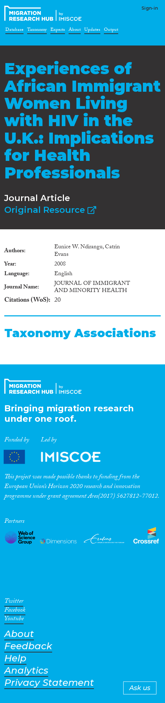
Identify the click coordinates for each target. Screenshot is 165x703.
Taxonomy (37, 31)
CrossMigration (44, 13)
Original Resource (50, 210)
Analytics (26, 670)
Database (14, 31)
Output (111, 31)
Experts (57, 31)
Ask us (139, 688)
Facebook (14, 611)
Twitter (13, 602)
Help (15, 658)
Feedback (28, 646)
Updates (92, 31)
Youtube (14, 620)
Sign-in (149, 8)
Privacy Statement (49, 682)
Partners (58, 457)
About (75, 31)
